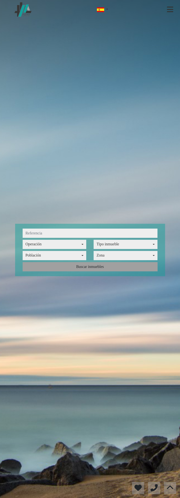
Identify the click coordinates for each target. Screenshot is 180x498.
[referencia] (90, 233)
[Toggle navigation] (170, 9)
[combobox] (54, 244)
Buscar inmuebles (90, 267)
